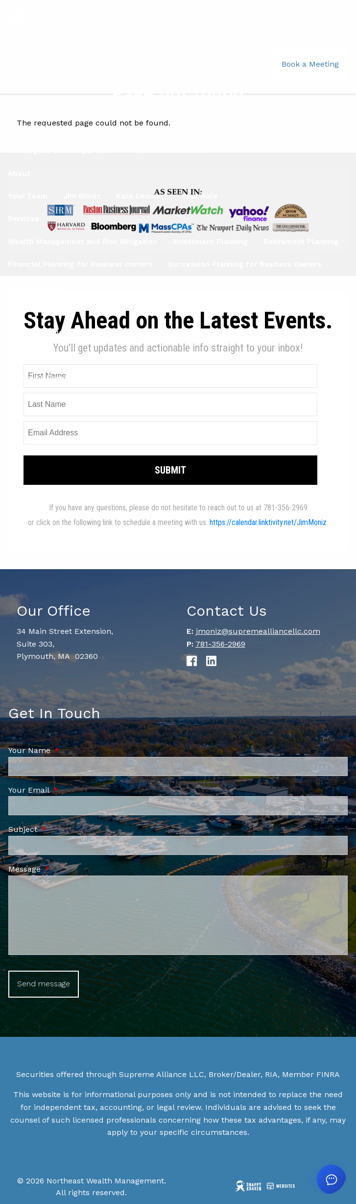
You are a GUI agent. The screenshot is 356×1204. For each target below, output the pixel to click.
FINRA (328, 1074)
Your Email (70, 790)
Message (66, 869)
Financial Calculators (241, 332)
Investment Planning (210, 241)
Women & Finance (73, 332)
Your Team (27, 196)
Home (18, 104)
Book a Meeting (310, 64)
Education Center (154, 332)
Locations (26, 355)
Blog (16, 332)
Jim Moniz (81, 196)
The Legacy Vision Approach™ (63, 150)
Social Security (36, 286)
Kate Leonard (141, 196)
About (19, 173)
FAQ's (305, 332)
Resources (27, 309)
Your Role (199, 196)
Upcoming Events (39, 378)
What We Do (31, 128)
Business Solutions (169, 150)
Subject (64, 829)
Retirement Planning (300, 241)
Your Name (71, 750)
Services (23, 218)
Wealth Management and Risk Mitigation (82, 241)
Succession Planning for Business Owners (244, 264)
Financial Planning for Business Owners (80, 264)
